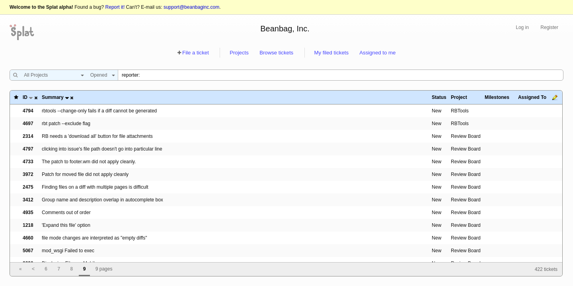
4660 (28, 238)
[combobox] (51, 75)
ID (25, 97)
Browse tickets (276, 53)
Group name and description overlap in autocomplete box (102, 199)
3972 (28, 174)
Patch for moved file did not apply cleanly (85, 174)
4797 (28, 149)
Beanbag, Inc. (284, 28)
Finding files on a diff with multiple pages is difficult (95, 187)
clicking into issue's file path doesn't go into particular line (102, 149)
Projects (239, 53)
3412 (28, 199)
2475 (28, 187)
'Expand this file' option (66, 225)
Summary (53, 97)
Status (439, 97)
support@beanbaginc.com (191, 7)
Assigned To (532, 97)
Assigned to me (377, 53)
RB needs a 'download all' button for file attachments (97, 136)
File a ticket (195, 53)
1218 (28, 225)
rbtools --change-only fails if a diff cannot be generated (99, 110)
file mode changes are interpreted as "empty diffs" (94, 238)
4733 (28, 161)
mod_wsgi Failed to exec (68, 250)
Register (549, 27)
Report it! (115, 7)
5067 (28, 250)
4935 (28, 212)
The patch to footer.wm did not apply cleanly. (89, 161)
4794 (28, 110)
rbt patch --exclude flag (66, 123)
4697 (28, 123)
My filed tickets (331, 53)
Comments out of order (66, 212)
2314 (28, 136)
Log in (522, 27)
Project (459, 97)
